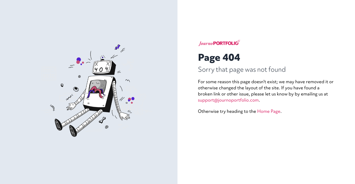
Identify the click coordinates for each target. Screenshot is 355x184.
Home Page (268, 111)
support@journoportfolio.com (228, 100)
